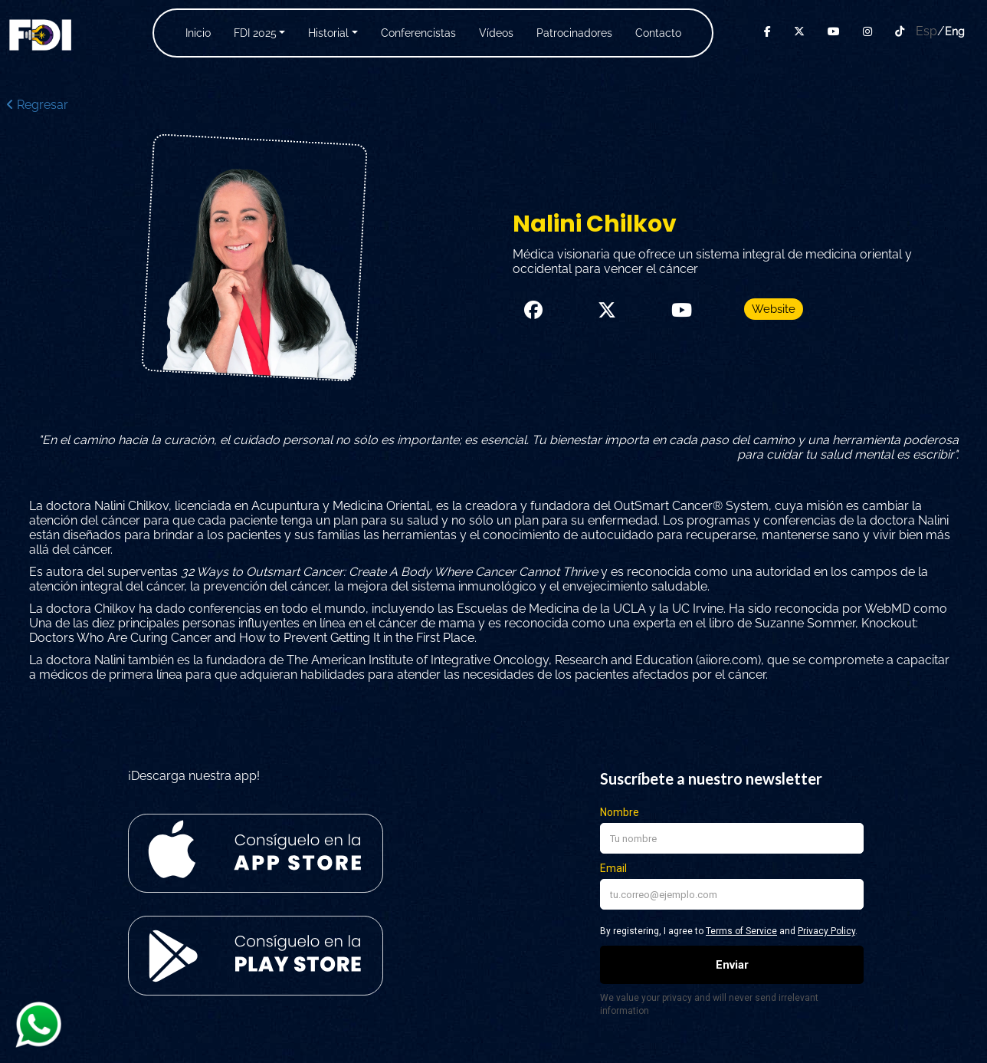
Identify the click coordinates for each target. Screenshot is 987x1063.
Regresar (37, 104)
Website (773, 309)
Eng (955, 31)
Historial (328, 33)
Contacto (658, 33)
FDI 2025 (255, 33)
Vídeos (496, 33)
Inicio (198, 33)
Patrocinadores (574, 33)
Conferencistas (418, 33)
